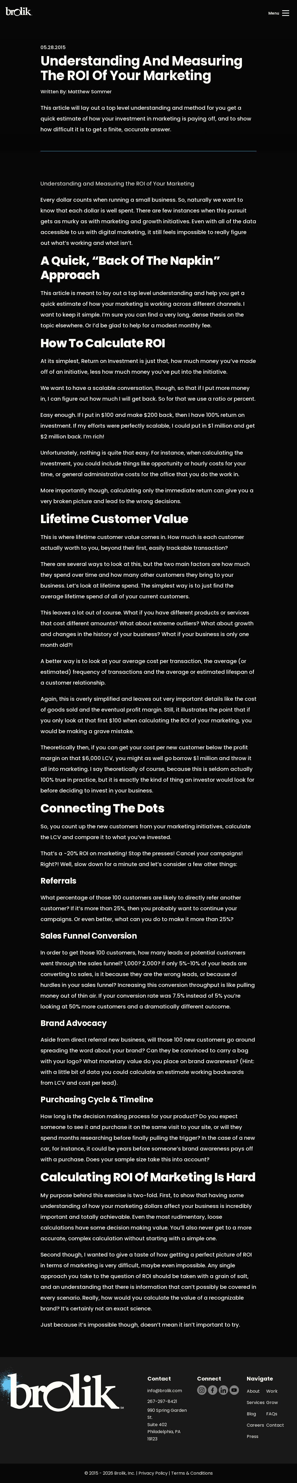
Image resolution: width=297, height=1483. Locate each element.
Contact (275, 1425)
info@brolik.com (164, 1391)
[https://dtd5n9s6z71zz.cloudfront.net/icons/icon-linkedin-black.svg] (223, 1390)
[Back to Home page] (18, 13)
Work (272, 1391)
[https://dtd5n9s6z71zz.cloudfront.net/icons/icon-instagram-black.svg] (202, 1390)
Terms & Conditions (192, 1473)
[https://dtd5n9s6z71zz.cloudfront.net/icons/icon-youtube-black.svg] (234, 1390)
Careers (255, 1425)
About (253, 1391)
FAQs (271, 1414)
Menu (273, 13)
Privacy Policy (153, 1473)
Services (256, 1402)
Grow (272, 1402)
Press (252, 1436)
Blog (251, 1414)
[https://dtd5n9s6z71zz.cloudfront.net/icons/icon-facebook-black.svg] (212, 1390)
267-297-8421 (162, 1401)
